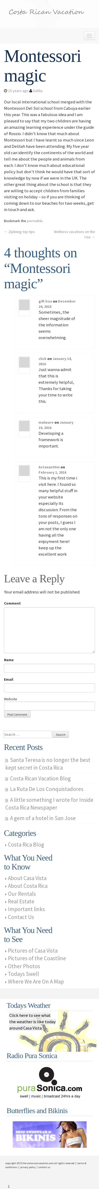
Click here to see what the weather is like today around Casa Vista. (32, 1021)
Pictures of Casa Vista (33, 950)
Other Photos (24, 966)
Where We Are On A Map (36, 981)
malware (46, 422)
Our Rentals (22, 893)
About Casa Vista (27, 878)
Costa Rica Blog (26, 844)
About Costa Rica (28, 885)
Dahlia (38, 90)
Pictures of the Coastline (37, 958)
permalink (35, 220)
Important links (26, 909)
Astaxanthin (49, 467)
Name (9, 659)
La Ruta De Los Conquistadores (46, 789)
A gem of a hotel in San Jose (43, 818)
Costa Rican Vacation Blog (40, 778)
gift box (45, 301)
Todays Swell (23, 973)
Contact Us (21, 917)
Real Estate (21, 901)
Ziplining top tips (19, 231)
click (42, 358)
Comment (12, 603)
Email (8, 679)
